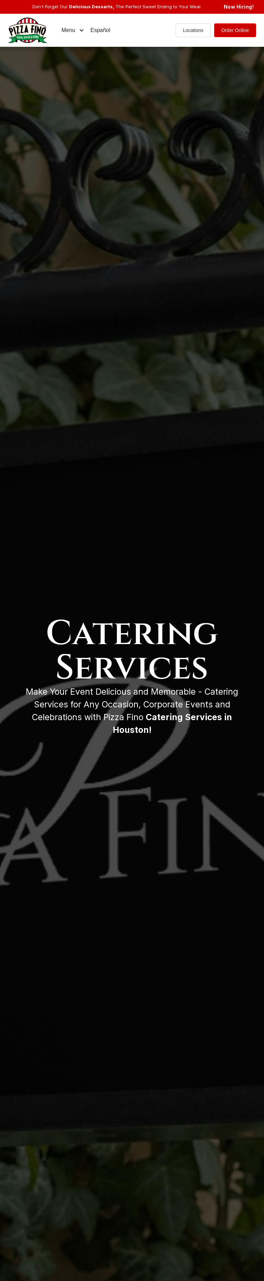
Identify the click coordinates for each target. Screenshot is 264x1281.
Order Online (235, 30)
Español (100, 30)
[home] (33, 30)
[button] (73, 30)
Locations (193, 30)
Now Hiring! (239, 7)
